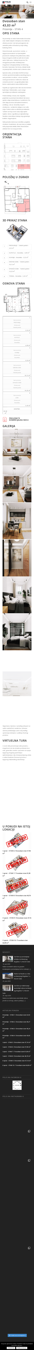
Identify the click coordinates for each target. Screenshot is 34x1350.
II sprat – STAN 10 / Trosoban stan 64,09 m (17, 1065)
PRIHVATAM (11, 1348)
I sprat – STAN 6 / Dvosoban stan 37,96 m (16, 1047)
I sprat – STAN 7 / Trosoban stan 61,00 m (16, 1051)
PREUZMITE (14, 418)
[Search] (26, 2)
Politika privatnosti (21, 1348)
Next (32, 11)
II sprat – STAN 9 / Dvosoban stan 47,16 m (17, 1061)
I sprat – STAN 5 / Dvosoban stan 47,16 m (16, 1042)
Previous (1, 11)
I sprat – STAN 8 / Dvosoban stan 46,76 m (16, 1056)
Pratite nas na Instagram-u (17, 1335)
